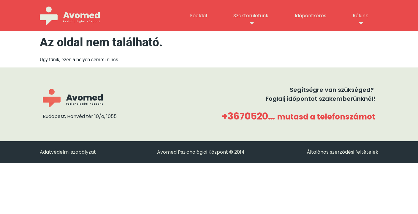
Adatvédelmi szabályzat (68, 152)
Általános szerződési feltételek (342, 152)
